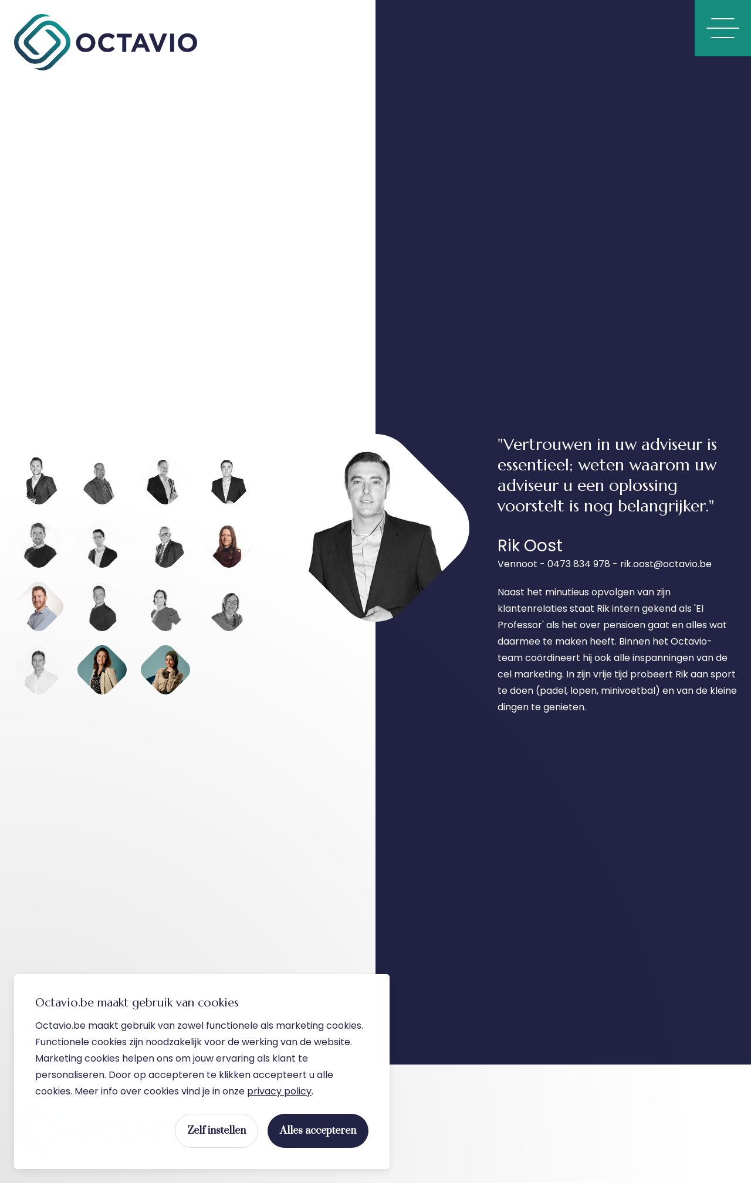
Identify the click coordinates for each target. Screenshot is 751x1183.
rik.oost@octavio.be (666, 564)
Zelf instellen (216, 1131)
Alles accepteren (318, 1131)
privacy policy (279, 1092)
